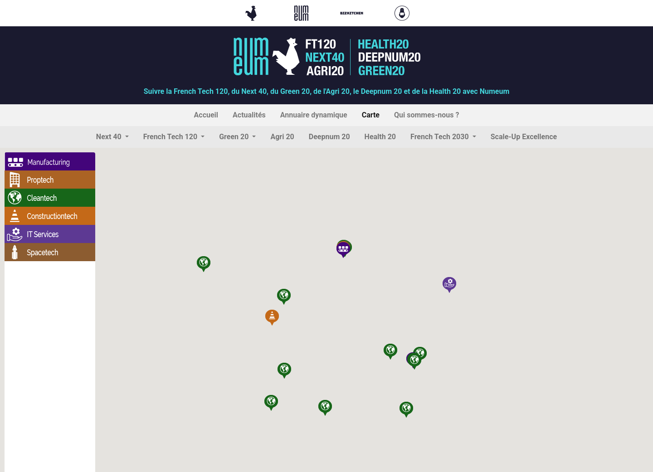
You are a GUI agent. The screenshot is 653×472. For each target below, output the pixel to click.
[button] (112, 137)
